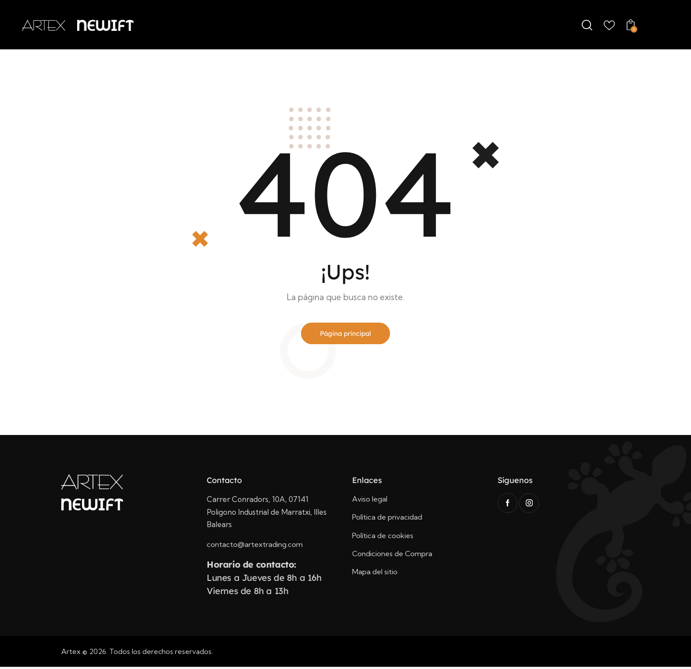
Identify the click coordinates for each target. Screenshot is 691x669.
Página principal (345, 334)
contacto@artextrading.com (256, 546)
